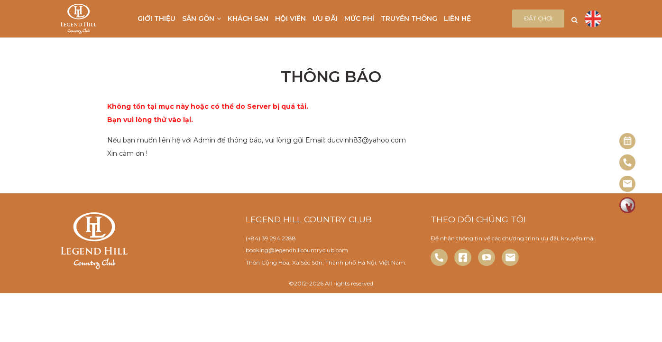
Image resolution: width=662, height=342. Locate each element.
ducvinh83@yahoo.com (366, 140)
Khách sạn (248, 18)
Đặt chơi (538, 18)
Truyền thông (409, 18)
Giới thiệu (156, 18)
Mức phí (359, 18)
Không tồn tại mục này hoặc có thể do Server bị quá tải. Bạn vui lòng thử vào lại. (207, 113)
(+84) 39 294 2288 (271, 238)
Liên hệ (457, 18)
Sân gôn (201, 18)
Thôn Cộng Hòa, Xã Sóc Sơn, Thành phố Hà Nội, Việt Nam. (326, 262)
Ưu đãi (325, 18)
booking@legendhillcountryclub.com (297, 250)
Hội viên (290, 18)
